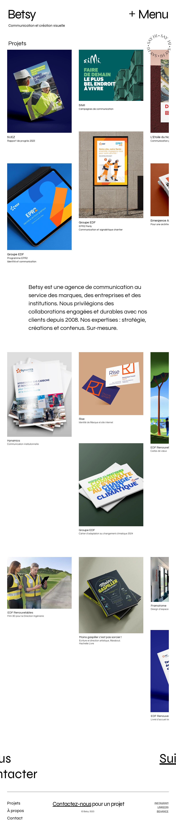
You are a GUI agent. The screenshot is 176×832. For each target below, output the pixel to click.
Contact (15, 818)
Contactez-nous (72, 804)
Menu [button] (153, 14)
